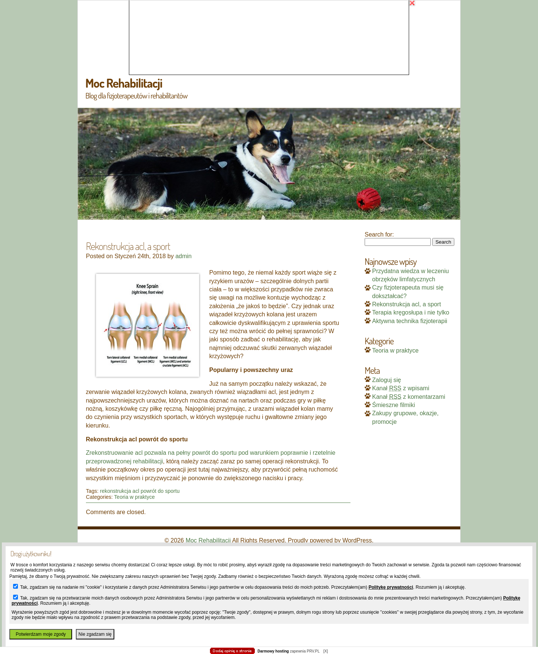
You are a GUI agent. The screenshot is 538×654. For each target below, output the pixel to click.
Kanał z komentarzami (408, 397)
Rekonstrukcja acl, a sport (406, 304)
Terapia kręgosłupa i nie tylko (410, 312)
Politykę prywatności (390, 587)
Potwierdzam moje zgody (41, 634)
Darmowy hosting (273, 651)
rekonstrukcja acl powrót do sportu (139, 491)
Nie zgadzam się (95, 634)
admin (183, 256)
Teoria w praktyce (134, 497)
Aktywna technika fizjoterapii (409, 321)
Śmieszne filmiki (393, 405)
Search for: (379, 234)
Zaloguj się (386, 380)
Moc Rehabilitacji (123, 83)
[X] (325, 651)
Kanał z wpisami (400, 388)
